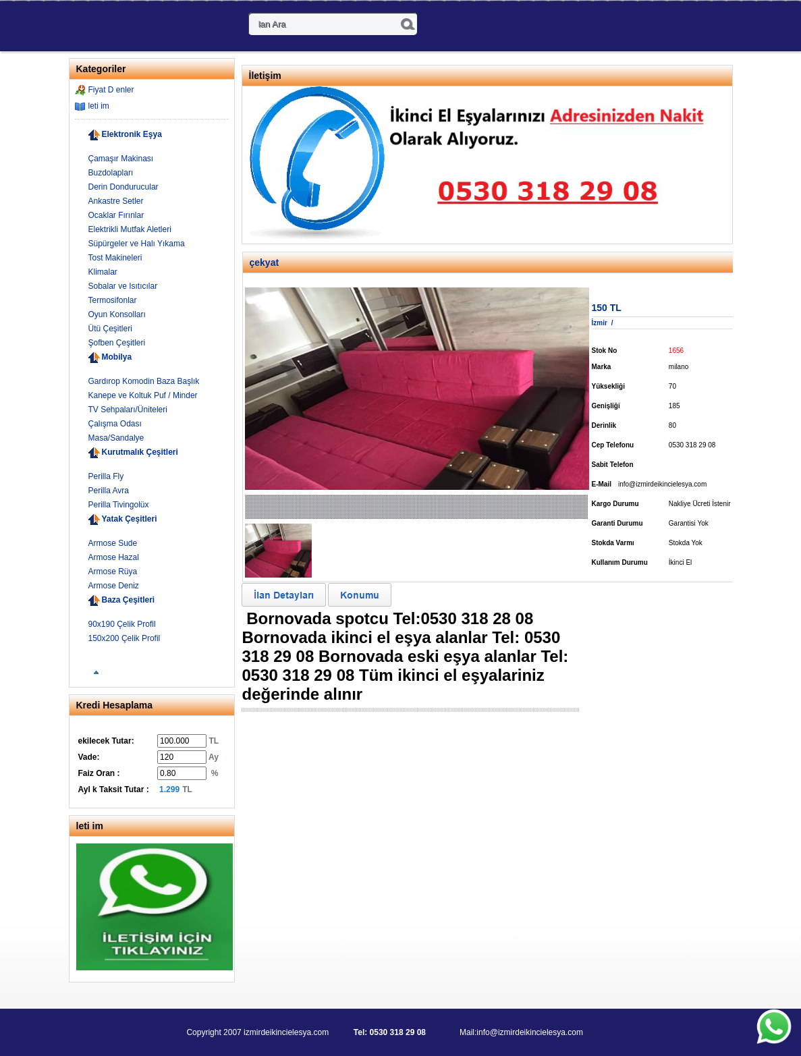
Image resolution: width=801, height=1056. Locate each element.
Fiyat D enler (111, 89)
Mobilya (117, 357)
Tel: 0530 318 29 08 (390, 1032)
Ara (408, 24)
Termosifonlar (112, 300)
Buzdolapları (111, 172)
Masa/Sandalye (116, 438)
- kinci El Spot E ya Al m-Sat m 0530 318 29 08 (126, 27)
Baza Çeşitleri (128, 600)
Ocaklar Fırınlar (116, 215)
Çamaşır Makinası (121, 158)
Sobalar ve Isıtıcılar (123, 286)
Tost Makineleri (115, 257)
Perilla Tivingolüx (118, 504)
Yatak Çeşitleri (129, 519)
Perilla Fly (106, 476)
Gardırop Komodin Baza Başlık (144, 381)
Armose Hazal (113, 557)
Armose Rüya (113, 571)
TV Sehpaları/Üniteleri (127, 409)
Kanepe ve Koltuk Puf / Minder (143, 395)
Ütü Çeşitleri (110, 328)
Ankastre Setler (116, 201)
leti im (98, 106)
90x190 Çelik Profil (122, 624)
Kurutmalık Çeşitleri (140, 452)
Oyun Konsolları (117, 314)
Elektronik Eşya (132, 134)
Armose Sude (113, 543)
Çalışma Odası (115, 423)
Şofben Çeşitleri (117, 343)
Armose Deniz (113, 585)
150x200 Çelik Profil (124, 638)
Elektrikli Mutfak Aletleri (129, 229)
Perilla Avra (108, 490)
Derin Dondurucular (123, 187)
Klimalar (102, 272)
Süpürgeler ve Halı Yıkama (136, 243)
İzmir (599, 323)
